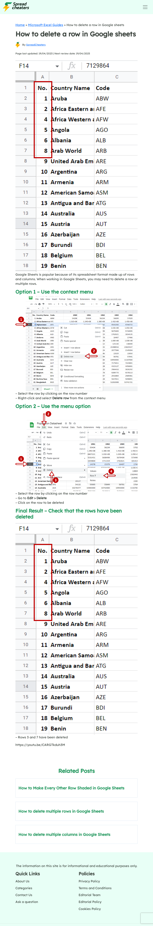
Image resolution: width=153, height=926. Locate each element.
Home (20, 25)
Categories (23, 888)
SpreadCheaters (36, 44)
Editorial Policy (90, 902)
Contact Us (23, 895)
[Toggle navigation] (145, 7)
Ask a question (26, 902)
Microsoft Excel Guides (45, 25)
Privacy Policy (89, 881)
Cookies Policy (90, 909)
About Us (22, 881)
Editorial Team (90, 895)
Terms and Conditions (95, 888)
